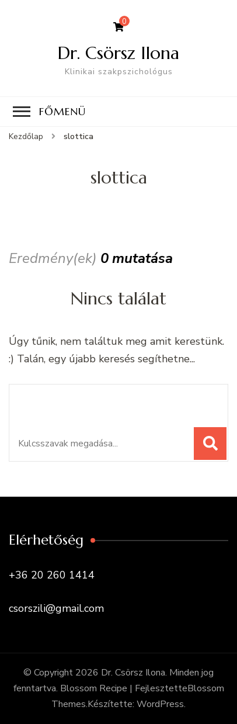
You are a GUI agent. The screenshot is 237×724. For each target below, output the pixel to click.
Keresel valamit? (72, 399)
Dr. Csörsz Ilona (118, 53)
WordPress (160, 704)
